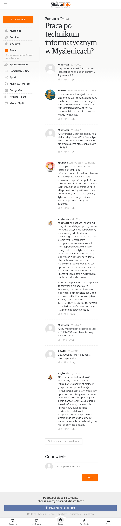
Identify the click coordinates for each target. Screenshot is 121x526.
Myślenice (12, 31)
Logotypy (61, 514)
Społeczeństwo (16, 64)
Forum (50, 19)
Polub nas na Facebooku (60, 508)
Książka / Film (15, 97)
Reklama (31, 514)
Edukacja (12, 44)
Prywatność (75, 514)
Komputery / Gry (16, 71)
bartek (62, 90)
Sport (10, 77)
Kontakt (42, 514)
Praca (10, 50)
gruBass (63, 162)
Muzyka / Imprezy (17, 84)
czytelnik (63, 219)
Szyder (62, 351)
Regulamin (88, 514)
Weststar (63, 64)
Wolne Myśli (14, 103)
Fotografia (13, 90)
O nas (51, 514)
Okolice (11, 37)
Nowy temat (18, 19)
